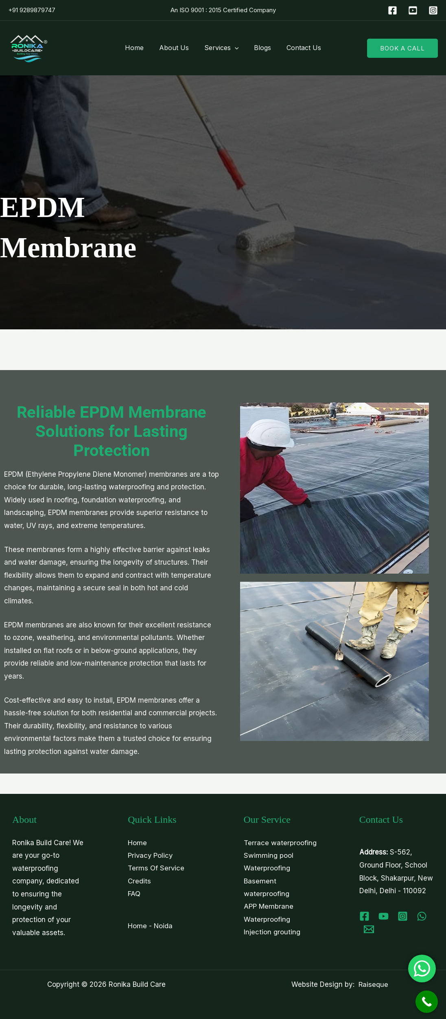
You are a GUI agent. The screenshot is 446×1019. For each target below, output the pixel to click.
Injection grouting (272, 933)
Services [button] (221, 48)
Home (139, 48)
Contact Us (299, 48)
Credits (139, 881)
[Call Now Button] (426, 1002)
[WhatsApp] (422, 916)
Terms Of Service (156, 868)
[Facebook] (392, 10)
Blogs (260, 48)
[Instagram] (433, 10)
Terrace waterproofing (280, 843)
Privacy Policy (151, 855)
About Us (176, 48)
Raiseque (373, 984)
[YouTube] (413, 10)
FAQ (134, 894)
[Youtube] (383, 916)
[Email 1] (369, 929)
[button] (235, 48)
